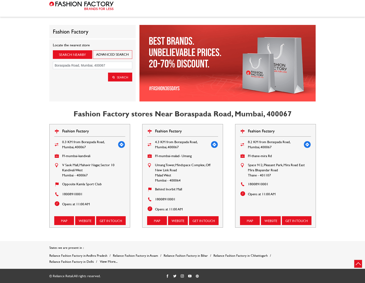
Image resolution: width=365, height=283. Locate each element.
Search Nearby (72, 54)
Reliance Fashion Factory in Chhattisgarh (240, 255)
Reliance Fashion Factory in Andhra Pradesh (78, 255)
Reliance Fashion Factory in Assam (135, 255)
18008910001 (72, 194)
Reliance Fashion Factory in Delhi (71, 261)
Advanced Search (112, 54)
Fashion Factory (75, 131)
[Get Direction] (121, 144)
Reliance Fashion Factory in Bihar (186, 255)
